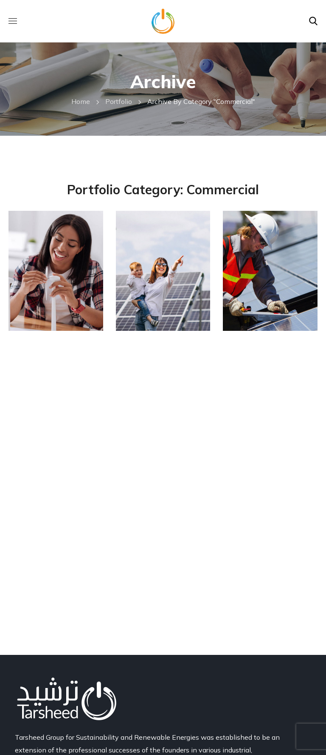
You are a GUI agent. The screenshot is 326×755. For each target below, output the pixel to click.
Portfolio (118, 101)
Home (80, 101)
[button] (313, 21)
